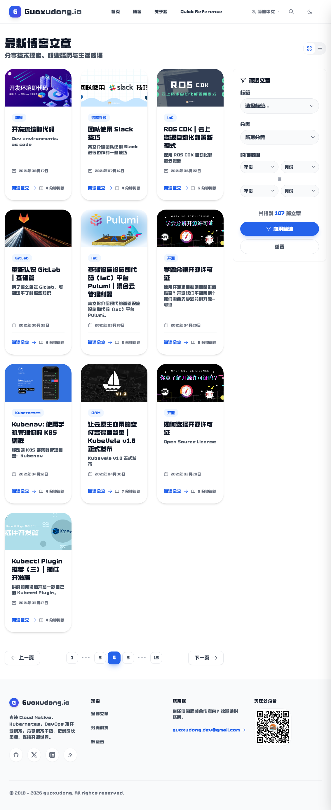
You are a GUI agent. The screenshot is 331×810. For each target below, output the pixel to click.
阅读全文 (24, 188)
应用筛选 (279, 229)
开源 (171, 258)
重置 (280, 246)
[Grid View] (309, 48)
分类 (245, 124)
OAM (95, 412)
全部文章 (100, 714)
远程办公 (99, 117)
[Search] (291, 12)
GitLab (22, 258)
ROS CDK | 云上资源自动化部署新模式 (188, 137)
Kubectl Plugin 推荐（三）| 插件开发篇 (37, 569)
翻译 (19, 117)
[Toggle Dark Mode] (310, 12)
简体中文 (266, 11)
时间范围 (250, 155)
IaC (170, 117)
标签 (245, 92)
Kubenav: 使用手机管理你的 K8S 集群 (38, 432)
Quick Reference (201, 12)
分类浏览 (100, 728)
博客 (137, 12)
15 (156, 657)
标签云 (97, 742)
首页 (115, 12)
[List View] (320, 48)
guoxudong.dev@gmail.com (209, 730)
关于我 (161, 12)
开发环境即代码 (33, 129)
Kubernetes (28, 412)
